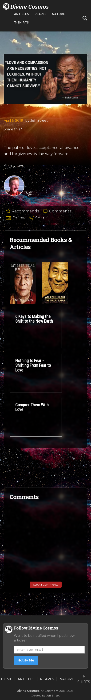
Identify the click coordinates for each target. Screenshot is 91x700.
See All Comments (45, 584)
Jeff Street (53, 695)
